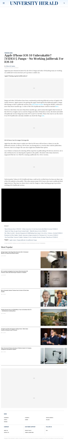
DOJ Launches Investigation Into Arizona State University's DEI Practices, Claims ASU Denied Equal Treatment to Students (14, 272)
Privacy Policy (60, 438)
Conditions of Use (53, 438)
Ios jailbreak (29, 240)
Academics (6, 417)
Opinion (5, 421)
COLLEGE (47, 419)
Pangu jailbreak (21, 240)
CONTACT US (6, 432)
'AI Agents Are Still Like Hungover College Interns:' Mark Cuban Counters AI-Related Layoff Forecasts (14, 329)
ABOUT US (6, 430)
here (57, 106)
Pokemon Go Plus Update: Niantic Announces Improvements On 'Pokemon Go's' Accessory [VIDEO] (31, 235)
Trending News (8, 53)
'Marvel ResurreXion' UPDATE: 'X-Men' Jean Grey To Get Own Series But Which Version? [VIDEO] (31, 229)
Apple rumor (12, 240)
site (43, 116)
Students (27, 417)
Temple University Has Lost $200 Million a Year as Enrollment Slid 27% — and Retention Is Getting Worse (16, 310)
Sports (5, 419)
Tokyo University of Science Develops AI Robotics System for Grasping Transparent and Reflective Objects (16, 348)
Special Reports (49, 417)
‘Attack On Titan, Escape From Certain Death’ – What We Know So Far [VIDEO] (25, 231)
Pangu (35, 240)
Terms (46, 438)
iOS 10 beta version (37, 104)
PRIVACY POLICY (28, 430)
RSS (47, 430)
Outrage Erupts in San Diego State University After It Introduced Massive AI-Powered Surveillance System (14, 252)
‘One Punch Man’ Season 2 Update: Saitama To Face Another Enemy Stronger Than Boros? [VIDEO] (31, 237)
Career (26, 419)
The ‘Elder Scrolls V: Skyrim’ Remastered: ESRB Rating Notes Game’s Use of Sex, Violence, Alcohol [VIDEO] (33, 233)
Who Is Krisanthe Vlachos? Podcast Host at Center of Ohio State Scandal (15, 291)
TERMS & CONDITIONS (29, 432)
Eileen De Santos (10, 66)
